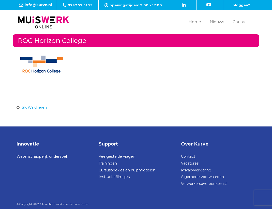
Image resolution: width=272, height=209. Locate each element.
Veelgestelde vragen (117, 156)
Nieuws (217, 21)
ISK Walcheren (34, 107)
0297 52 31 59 (80, 5)
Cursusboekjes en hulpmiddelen (127, 170)
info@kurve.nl (38, 5)
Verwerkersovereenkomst (204, 183)
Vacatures (190, 163)
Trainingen (108, 163)
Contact (240, 21)
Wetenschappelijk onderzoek (42, 156)
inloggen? (241, 5)
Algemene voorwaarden (202, 176)
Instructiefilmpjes (114, 176)
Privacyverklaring (196, 170)
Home (195, 21)
